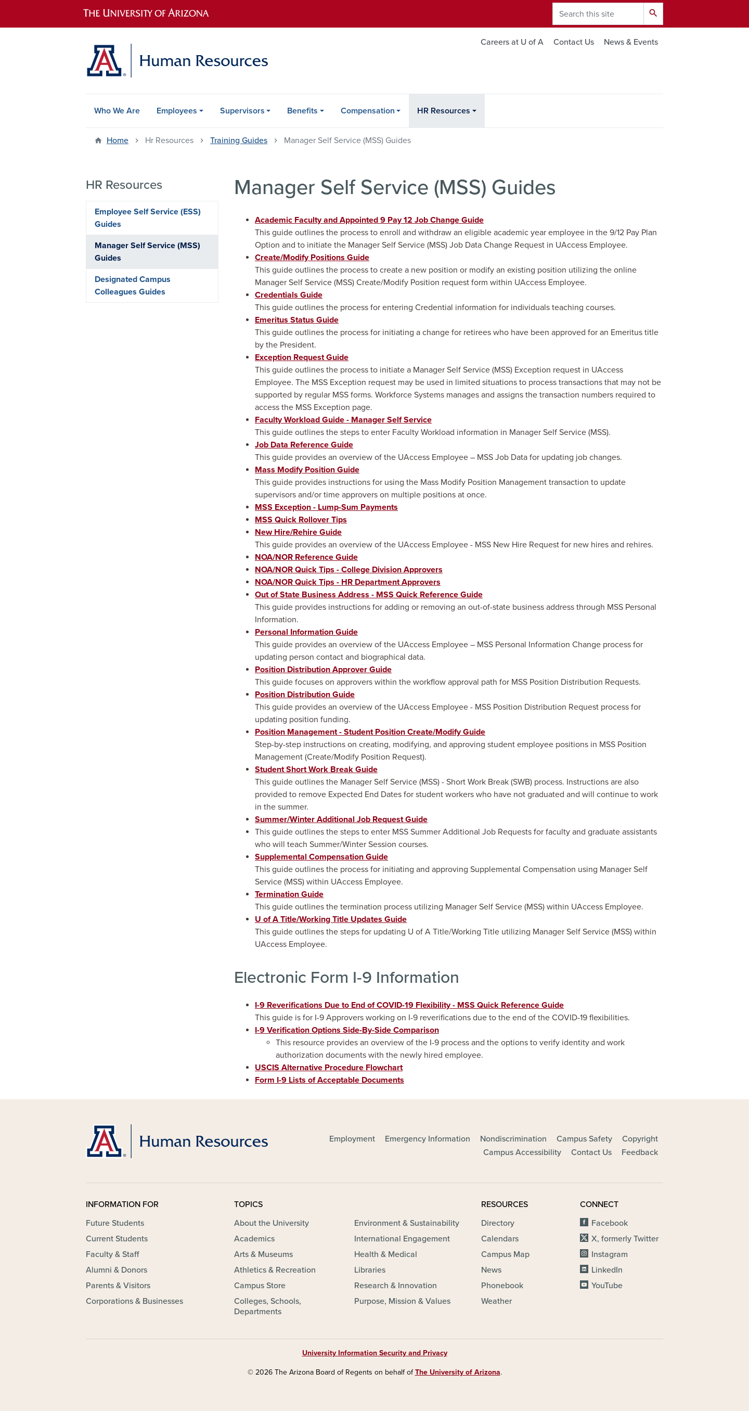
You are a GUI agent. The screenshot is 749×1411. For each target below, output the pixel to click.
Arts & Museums (263, 1254)
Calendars (500, 1239)
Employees (177, 111)
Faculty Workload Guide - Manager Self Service (343, 420)
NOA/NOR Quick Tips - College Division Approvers (349, 570)
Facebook (609, 1223)
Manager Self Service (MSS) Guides (147, 251)
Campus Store (260, 1285)
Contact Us (573, 42)
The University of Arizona (457, 1372)
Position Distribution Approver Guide (323, 669)
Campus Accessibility (522, 1152)
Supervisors (242, 111)
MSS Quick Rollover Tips (301, 520)
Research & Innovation (395, 1285)
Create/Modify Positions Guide (312, 257)
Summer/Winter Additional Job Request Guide (341, 819)
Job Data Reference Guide (304, 445)
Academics (254, 1239)
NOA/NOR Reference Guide (306, 557)
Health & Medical (385, 1254)
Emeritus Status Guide (297, 320)
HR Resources (443, 111)
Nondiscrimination (513, 1139)
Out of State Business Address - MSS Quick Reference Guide (369, 594)
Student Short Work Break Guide (316, 769)
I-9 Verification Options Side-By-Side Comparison (347, 1030)
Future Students (115, 1223)
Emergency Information (427, 1139)
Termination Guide (289, 894)
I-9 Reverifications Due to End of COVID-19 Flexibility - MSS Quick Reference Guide (409, 1005)
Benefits (302, 111)
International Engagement (402, 1239)
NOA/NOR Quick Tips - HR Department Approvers (348, 582)
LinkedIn (607, 1270)
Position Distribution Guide (305, 694)
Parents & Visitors (118, 1285)
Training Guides (238, 140)
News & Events (631, 42)
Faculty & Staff (112, 1254)
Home (117, 140)
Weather (496, 1301)
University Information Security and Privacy (374, 1353)
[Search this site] (598, 14)
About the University (271, 1223)
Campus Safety (584, 1139)
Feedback (640, 1152)
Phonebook (502, 1285)
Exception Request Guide (301, 357)
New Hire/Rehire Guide (298, 532)
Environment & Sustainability (406, 1223)
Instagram (609, 1254)
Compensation (368, 111)
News (491, 1270)
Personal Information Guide (306, 632)
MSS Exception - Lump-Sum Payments (326, 507)
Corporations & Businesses (134, 1301)
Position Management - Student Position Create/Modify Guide (370, 732)
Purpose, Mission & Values (402, 1301)
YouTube (607, 1285)
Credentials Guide (288, 295)
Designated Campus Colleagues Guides (133, 285)
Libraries (369, 1270)
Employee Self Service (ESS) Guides (148, 218)
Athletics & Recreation (275, 1270)
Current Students (117, 1239)
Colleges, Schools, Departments (267, 1306)
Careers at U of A (512, 42)
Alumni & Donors (116, 1270)
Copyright (640, 1139)
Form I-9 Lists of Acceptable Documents (329, 1080)
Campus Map (505, 1254)
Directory (497, 1223)
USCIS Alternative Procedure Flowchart (329, 1067)
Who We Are (117, 111)
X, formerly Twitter (624, 1239)
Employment (352, 1139)
